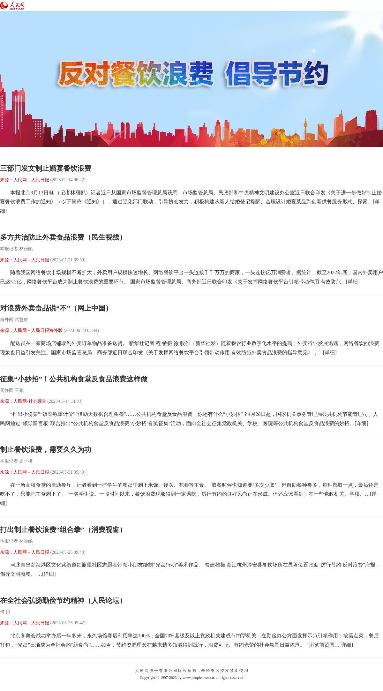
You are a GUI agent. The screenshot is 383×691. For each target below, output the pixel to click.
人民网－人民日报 (31, 179)
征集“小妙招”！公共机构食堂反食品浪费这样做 (73, 379)
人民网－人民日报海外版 (38, 330)
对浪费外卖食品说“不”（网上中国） (56, 308)
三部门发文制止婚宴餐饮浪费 (45, 168)
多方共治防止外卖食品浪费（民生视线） (63, 237)
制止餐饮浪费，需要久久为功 (45, 450)
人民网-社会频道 (29, 401)
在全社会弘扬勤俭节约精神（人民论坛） (63, 601)
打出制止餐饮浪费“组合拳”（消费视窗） (63, 530)
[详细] (353, 281)
